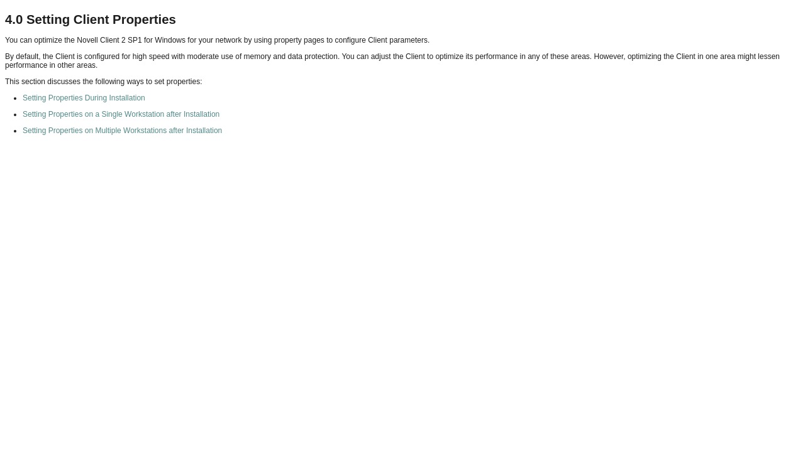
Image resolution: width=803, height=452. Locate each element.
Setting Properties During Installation (84, 98)
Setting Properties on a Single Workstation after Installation (121, 114)
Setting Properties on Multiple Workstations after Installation (122, 130)
